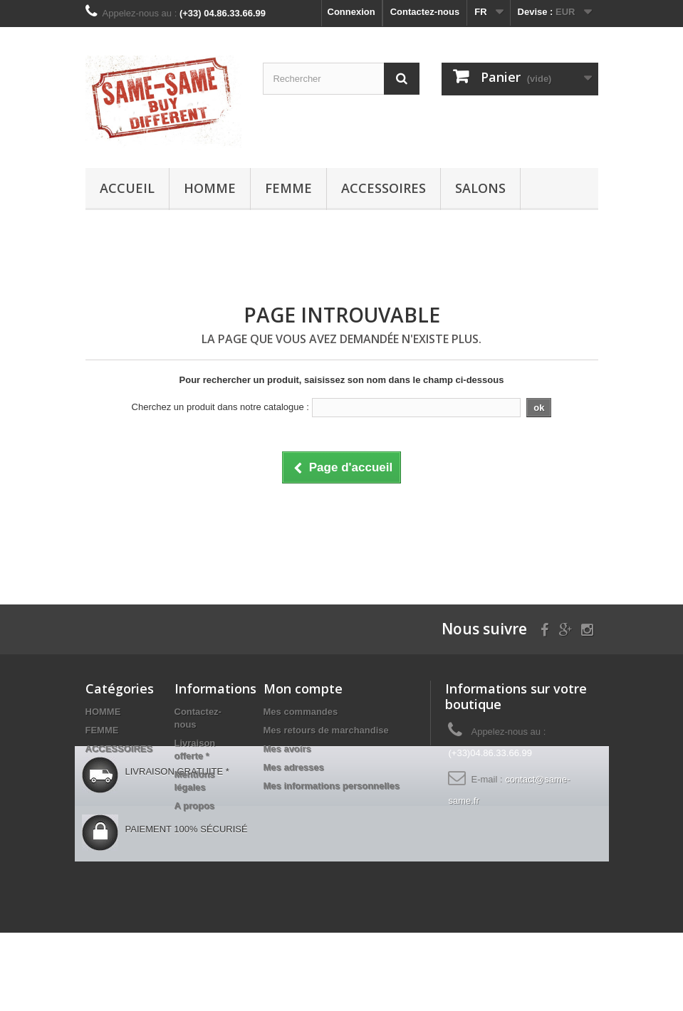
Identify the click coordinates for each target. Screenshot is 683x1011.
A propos (194, 805)
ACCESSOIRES (383, 188)
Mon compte (303, 688)
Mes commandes (301, 711)
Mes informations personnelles (332, 785)
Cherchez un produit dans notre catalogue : (220, 407)
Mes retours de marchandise (326, 730)
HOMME (210, 188)
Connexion (351, 11)
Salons (480, 188)
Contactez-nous (425, 11)
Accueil (127, 188)
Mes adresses (294, 767)
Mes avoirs (287, 748)
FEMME (288, 188)
